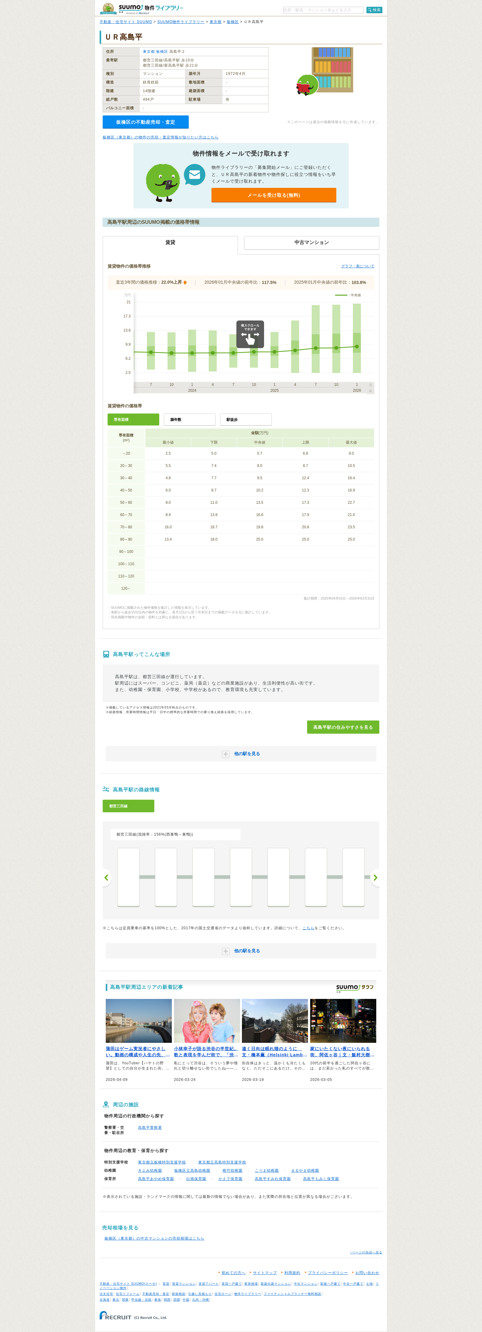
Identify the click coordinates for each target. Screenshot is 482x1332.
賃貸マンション (184, 1283)
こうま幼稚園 (267, 1170)
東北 (116, 1299)
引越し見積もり (200, 1293)
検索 (377, 10)
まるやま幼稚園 (305, 1170)
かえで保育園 (231, 1179)
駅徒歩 (232, 419)
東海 (157, 1299)
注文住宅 (106, 1293)
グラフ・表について (357, 266)
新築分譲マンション (276, 1283)
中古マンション (306, 1283)
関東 (125, 1299)
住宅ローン (223, 1293)
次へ (374, 877)
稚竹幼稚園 (233, 1170)
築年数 (175, 419)
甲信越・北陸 (141, 1299)
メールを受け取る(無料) (273, 195)
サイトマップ (265, 1273)
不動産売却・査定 (155, 1293)
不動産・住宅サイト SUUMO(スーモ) (128, 1283)
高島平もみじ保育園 (321, 1179)
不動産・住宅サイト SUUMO (126, 22)
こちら (308, 928)
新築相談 (178, 1293)
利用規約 (292, 1273)
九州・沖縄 (200, 1299)
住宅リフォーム (128, 1293)
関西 (167, 1299)
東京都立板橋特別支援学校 (162, 1162)
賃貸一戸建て (232, 1283)
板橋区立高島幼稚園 (192, 1170)
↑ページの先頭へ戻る (366, 1252)
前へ (107, 877)
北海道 (105, 1299)
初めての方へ (234, 1273)
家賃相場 (251, 1283)
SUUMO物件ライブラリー (181, 22)
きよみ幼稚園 (150, 1170)
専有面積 (121, 419)
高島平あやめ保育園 (156, 1179)
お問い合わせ (367, 1273)
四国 (176, 1299)
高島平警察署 (150, 1127)
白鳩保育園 (196, 1179)
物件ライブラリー (247, 1293)
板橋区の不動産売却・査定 (145, 122)
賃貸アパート (209, 1283)
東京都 (216, 22)
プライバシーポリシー (328, 1273)
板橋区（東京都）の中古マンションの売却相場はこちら (154, 1238)
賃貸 (166, 1283)
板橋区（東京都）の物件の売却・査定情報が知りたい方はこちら (161, 137)
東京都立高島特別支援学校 (222, 1162)
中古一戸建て (353, 1283)
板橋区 (233, 22)
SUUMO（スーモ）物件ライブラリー (141, 8)
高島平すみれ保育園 (273, 1179)
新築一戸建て (330, 1283)
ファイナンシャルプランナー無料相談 (292, 1293)
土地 (369, 1283)
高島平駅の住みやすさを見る (343, 727)
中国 (186, 1299)
